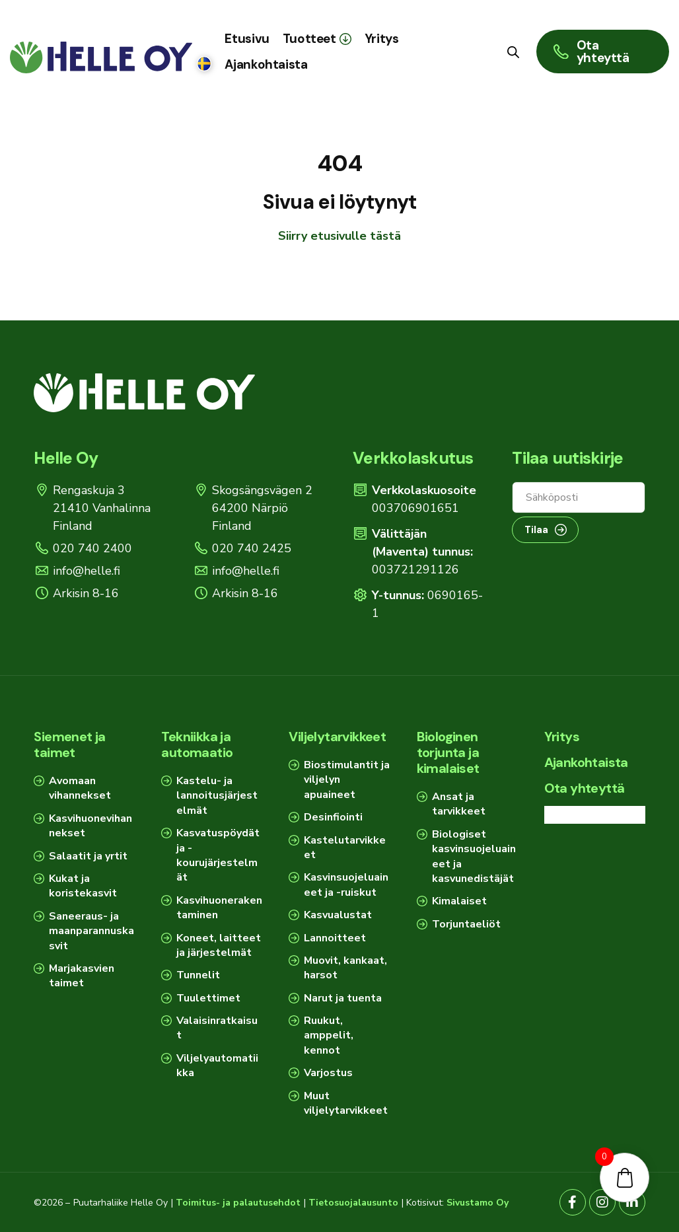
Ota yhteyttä (584, 788)
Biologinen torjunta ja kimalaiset (448, 752)
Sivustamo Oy (478, 1202)
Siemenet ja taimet (69, 744)
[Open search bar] (513, 51)
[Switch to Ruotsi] (204, 64)
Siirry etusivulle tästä (339, 236)
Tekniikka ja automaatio (196, 744)
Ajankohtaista (586, 762)
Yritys (561, 736)
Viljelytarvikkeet (337, 736)
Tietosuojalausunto (353, 1202)
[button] (317, 38)
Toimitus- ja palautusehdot (238, 1202)
